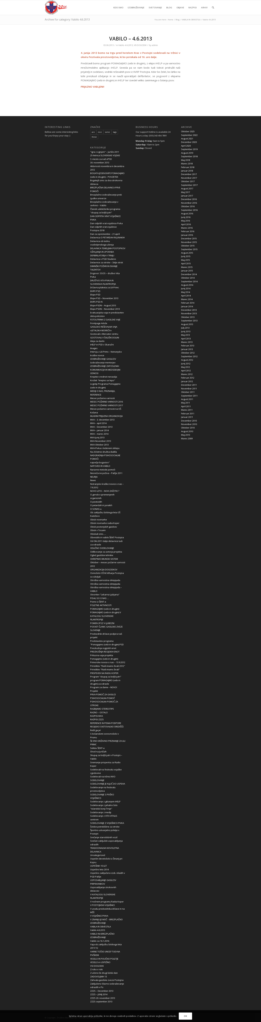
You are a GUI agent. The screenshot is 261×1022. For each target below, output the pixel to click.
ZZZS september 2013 (101, 1001)
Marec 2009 (187, 438)
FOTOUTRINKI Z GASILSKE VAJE (105, 319)
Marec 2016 (187, 227)
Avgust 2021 (187, 138)
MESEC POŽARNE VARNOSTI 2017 (106, 405)
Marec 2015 (187, 267)
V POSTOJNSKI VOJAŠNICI (102, 905)
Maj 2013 (185, 334)
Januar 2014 (187, 306)
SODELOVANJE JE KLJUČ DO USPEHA (107, 783)
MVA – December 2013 (101, 426)
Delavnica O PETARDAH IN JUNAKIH (107, 237)
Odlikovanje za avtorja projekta (106, 551)
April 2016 (186, 224)
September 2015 (189, 249)
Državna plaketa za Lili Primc (104, 287)
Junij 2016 (185, 217)
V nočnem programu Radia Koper (107, 901)
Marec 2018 (187, 163)
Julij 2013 (185, 327)
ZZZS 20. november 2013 (102, 998)
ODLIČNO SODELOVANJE (102, 548)
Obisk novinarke (98, 519)
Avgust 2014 (187, 284)
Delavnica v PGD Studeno (103, 258)
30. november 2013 (99, 162)
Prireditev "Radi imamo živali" (105, 669)
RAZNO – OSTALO (99, 712)
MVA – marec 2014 (99, 433)
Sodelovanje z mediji (100, 812)
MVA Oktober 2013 (99, 444)
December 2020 (189, 142)
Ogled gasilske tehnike (101, 555)
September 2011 (189, 395)
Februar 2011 (187, 413)
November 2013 (189, 313)
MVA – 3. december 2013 (102, 419)
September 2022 (189, 135)
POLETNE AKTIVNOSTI (101, 605)
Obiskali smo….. (98, 533)
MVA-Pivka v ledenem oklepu (105, 448)
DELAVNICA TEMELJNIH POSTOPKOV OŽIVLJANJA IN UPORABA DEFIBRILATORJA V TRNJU (107, 252)
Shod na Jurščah (98, 751)
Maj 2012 (185, 367)
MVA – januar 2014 (99, 430)
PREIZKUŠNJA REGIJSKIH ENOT (105, 651)
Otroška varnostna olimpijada (105, 580)
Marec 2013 (187, 342)
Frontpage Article (98, 323)
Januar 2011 (187, 416)
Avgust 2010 (187, 431)
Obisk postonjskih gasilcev (103, 526)
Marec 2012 (187, 374)
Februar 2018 (187, 167)
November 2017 (189, 177)
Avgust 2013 (187, 324)
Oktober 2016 (188, 206)
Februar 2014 (187, 302)
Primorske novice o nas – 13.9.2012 (107, 662)
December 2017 (189, 174)
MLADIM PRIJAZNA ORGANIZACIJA (106, 415)
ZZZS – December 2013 (101, 990)
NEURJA (94, 476)
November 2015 (189, 242)
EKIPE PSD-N (96, 301)
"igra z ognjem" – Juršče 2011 (104, 151)
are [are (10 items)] (93, 132)
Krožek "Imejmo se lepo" (102, 380)
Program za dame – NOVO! (103, 687)
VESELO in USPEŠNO (100, 962)
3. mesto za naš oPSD (101, 159)
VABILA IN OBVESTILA (100, 926)
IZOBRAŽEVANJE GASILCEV (103, 358)
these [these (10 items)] (94, 137)
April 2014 (186, 295)
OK (185, 1016)
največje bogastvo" (100, 462)
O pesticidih (96, 501)
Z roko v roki (96, 969)
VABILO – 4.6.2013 (130, 38)
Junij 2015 (185, 256)
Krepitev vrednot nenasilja (103, 376)
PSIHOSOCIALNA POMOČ (102, 698)
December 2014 (189, 274)
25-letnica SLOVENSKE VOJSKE (105, 155)
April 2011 (186, 406)
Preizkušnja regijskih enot (103, 648)
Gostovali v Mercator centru (104, 333)
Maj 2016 (185, 220)
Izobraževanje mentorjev (103, 362)
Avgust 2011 (187, 399)
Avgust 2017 (187, 188)
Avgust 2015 (187, 252)
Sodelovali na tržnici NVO (102, 776)
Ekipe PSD (95, 294)
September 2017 (189, 185)
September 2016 (189, 209)
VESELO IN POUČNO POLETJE (104, 958)
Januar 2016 (187, 234)
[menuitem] (118, 7)
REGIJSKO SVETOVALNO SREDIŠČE (107, 726)
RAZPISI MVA (96, 715)
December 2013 (189, 309)
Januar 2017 (187, 195)
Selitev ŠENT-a (97, 748)
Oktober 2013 (188, 317)
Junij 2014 (185, 288)
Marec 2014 (187, 299)
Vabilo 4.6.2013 (125, 45)
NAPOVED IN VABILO (100, 465)
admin (155, 45)
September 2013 (189, 320)
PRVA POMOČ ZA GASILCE (103, 694)
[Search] (213, 7)
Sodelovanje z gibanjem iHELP (105, 801)
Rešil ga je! (95, 730)
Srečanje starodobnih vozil (103, 837)
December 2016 (189, 199)
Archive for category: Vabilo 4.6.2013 (67, 19)
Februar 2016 (187, 231)
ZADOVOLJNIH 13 (98, 976)
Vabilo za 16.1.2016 (99, 940)
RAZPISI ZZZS (97, 719)
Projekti (94, 690)
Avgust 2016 (187, 213)
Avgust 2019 (187, 152)
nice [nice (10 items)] (100, 132)
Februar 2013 (187, 345)
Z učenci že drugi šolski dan (104, 972)
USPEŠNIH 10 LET (98, 865)
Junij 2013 (185, 331)
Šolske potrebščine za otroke (105, 826)
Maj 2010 (185, 434)
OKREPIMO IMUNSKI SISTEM (104, 558)
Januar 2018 (187, 170)
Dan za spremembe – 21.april (105, 233)
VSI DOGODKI (140, 45)
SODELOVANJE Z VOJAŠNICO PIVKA (107, 822)
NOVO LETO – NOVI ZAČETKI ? (104, 490)
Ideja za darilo (97, 341)
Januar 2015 (187, 270)
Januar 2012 (187, 381)
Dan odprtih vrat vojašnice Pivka (106, 223)
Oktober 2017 (188, 181)
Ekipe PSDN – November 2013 (105, 308)
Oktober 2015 (188, 245)
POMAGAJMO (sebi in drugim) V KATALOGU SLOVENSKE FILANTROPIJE (105, 616)
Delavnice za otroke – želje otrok (106, 262)
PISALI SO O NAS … (99, 598)
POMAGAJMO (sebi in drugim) (104, 608)
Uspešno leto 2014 (99, 869)
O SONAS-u (96, 508)
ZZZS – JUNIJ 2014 (98, 994)
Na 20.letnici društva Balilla (103, 451)
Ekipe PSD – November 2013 (104, 298)
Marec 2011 (187, 409)
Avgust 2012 (187, 359)
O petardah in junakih (101, 505)
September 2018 (189, 156)
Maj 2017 (185, 192)
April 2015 (186, 263)
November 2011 (189, 388)
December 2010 (189, 420)
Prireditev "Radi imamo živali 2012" (107, 665)
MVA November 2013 (100, 440)
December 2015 (189, 238)
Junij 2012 (185, 363)
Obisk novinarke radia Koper (104, 523)
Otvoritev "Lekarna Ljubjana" (105, 594)
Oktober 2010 (188, 427)
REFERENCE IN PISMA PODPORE (105, 723)
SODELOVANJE (97, 780)
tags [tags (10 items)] (115, 132)
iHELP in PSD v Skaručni (102, 344)
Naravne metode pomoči (102, 469)
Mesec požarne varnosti (102, 398)
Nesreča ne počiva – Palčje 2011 (106, 473)
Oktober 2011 (188, 392)
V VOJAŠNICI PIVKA (99, 915)
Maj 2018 (185, 160)
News (93, 480)
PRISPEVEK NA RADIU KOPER (104, 673)
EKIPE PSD (95, 291)
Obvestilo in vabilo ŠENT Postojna (107, 537)
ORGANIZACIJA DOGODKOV (103, 569)
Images (94, 348)
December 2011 (189, 384)
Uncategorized (97, 855)
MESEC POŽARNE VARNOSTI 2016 (106, 401)
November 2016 (189, 202)
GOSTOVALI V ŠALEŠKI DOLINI (104, 337)
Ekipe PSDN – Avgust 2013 (103, 305)
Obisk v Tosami (98, 530)
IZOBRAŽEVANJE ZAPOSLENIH (104, 366)
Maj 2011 (185, 402)
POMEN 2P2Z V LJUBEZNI (102, 623)
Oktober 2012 (188, 352)
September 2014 (189, 281)
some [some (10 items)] (107, 132)
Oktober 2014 (188, 277)
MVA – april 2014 (98, 423)
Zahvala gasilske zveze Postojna (107, 980)
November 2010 (189, 424)
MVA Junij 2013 (97, 437)
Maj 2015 (185, 259)
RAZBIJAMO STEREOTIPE (102, 708)
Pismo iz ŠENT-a (98, 601)
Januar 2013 (187, 349)
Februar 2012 (187, 377)
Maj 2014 (185, 292)
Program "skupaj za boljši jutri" (105, 676)
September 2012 (189, 356)
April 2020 (186, 145)
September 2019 (189, 149)
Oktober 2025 (188, 131)
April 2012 (186, 370)
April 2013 (186, 338)
